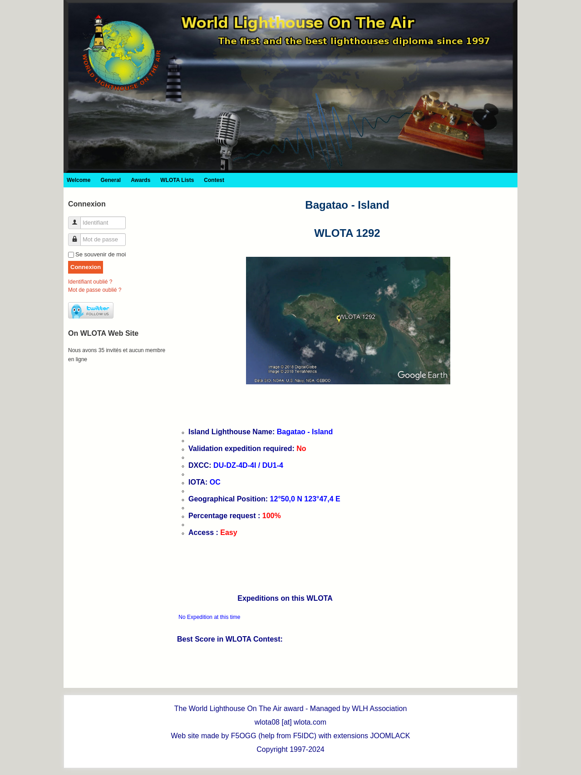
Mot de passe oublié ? (94, 290)
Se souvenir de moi (100, 254)
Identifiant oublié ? (90, 282)
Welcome (78, 180)
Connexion (85, 267)
